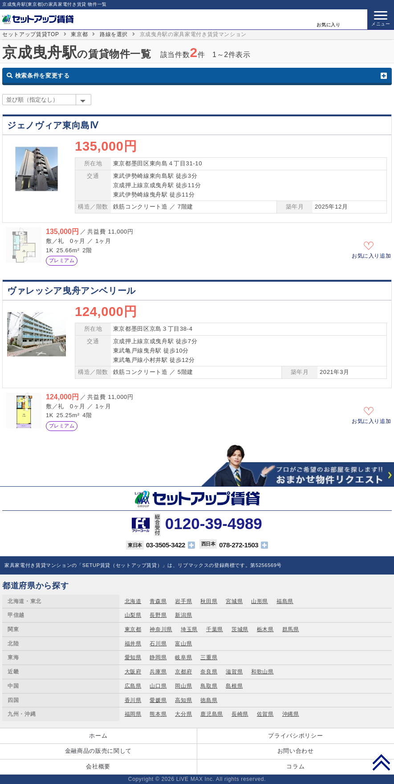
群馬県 (290, 629)
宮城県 (234, 601)
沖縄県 (290, 714)
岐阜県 (183, 657)
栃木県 (265, 629)
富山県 (183, 643)
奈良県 (208, 672)
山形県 (259, 601)
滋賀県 (234, 672)
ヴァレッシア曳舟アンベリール (71, 291)
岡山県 (183, 686)
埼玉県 (189, 629)
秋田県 (208, 601)
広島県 (133, 686)
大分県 (183, 714)
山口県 (158, 686)
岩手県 (183, 601)
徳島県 (208, 700)
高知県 (183, 700)
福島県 (284, 601)
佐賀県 (265, 714)
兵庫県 (158, 672)
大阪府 (133, 672)
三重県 (208, 657)
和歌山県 (262, 672)
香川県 (133, 700)
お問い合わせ (295, 750)
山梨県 (133, 615)
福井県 (133, 643)
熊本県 (158, 714)
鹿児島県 (211, 714)
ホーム (98, 735)
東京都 (79, 34)
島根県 (234, 686)
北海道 (133, 601)
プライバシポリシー (295, 735)
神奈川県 (161, 629)
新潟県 (183, 615)
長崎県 (240, 714)
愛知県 (133, 657)
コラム (295, 766)
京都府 (183, 672)
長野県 (158, 615)
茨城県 (240, 629)
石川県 (158, 643)
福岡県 (133, 714)
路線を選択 (114, 34)
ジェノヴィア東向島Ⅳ (52, 125)
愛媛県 (158, 700)
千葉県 (214, 629)
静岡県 (158, 657)
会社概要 (98, 766)
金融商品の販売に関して (98, 750)
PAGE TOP (381, 762)
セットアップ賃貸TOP (30, 34)
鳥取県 (208, 686)
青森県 (158, 601)
